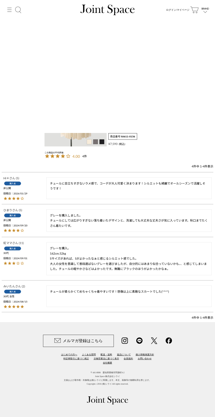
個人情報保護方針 (145, 354)
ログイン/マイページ (177, 10)
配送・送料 (106, 354)
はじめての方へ (69, 354)
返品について (124, 354)
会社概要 (107, 362)
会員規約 (128, 358)
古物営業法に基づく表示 (106, 358)
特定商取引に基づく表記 (76, 358)
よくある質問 (89, 354)
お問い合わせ (145, 358)
